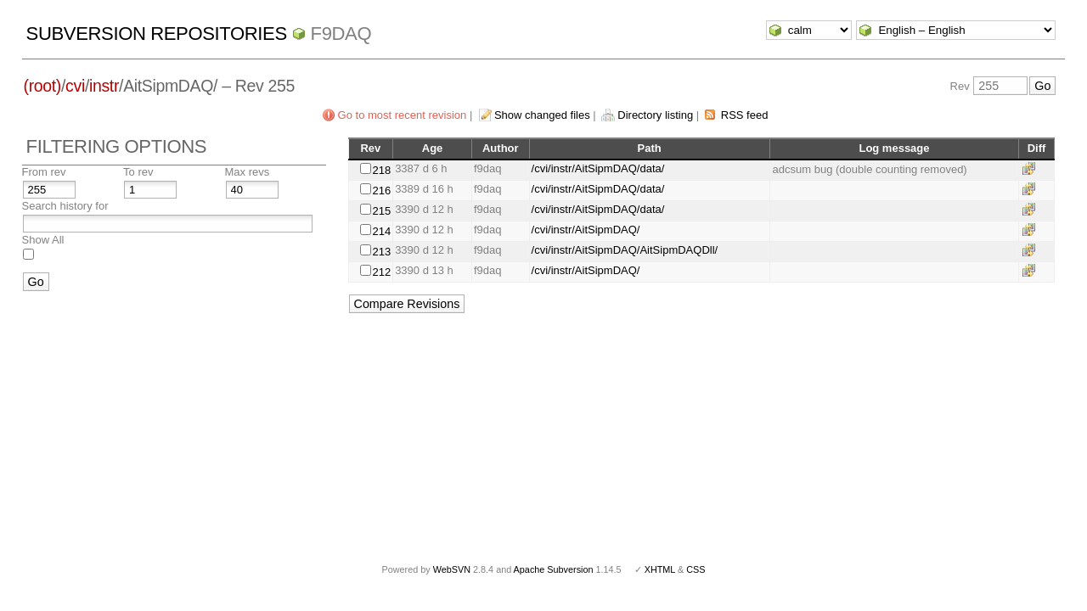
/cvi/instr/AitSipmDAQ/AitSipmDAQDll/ (625, 250)
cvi (75, 85)
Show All (43, 239)
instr (104, 85)
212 (381, 272)
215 (381, 211)
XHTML (660, 569)
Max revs (247, 171)
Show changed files (542, 115)
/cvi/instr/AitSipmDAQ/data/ (598, 168)
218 (381, 170)
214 (381, 231)
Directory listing (655, 115)
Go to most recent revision (402, 115)
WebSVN (451, 569)
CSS (695, 569)
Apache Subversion (554, 569)
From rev (44, 171)
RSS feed (745, 115)
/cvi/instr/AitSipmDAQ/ (586, 229)
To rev (138, 171)
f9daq (341, 33)
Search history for (65, 205)
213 (381, 251)
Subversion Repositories (156, 33)
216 (381, 190)
